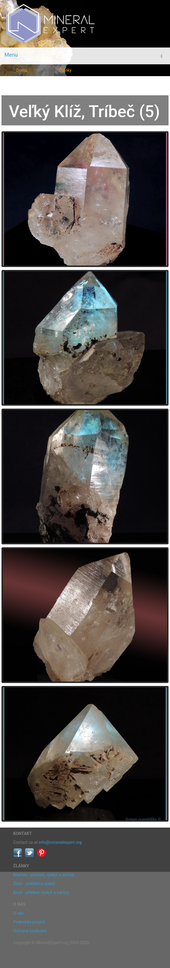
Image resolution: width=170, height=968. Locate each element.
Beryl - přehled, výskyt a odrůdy (41, 892)
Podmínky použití (29, 922)
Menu (11, 55)
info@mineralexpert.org (60, 842)
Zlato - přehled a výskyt (34, 883)
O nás (18, 913)
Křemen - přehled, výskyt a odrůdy (43, 874)
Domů (21, 70)
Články (65, 70)
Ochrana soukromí (30, 930)
